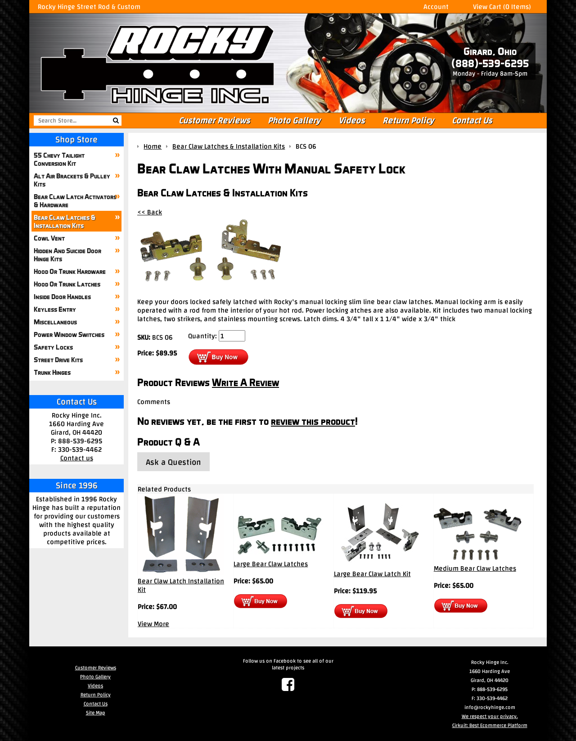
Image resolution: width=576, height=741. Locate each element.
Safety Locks (53, 347)
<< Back (149, 212)
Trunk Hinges (52, 372)
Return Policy (408, 120)
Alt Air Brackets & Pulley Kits (72, 180)
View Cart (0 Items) (502, 6)
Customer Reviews (214, 120)
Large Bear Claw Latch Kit (372, 573)
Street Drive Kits (58, 359)
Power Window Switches (69, 334)
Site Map (95, 712)
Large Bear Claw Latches (271, 563)
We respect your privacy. (490, 716)
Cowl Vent (49, 238)
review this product (313, 421)
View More (153, 623)
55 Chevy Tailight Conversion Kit (59, 159)
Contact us (76, 458)
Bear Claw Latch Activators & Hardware (75, 200)
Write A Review (245, 382)
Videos (351, 120)
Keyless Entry (55, 309)
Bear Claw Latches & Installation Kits (64, 221)
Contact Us (472, 120)
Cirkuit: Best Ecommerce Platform (489, 725)
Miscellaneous (55, 322)
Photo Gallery (294, 120)
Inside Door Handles (62, 296)
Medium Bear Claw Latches (475, 568)
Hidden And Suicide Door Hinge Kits (67, 254)
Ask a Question (173, 462)
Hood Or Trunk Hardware (70, 271)
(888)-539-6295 (490, 63)
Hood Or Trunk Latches (67, 284)
